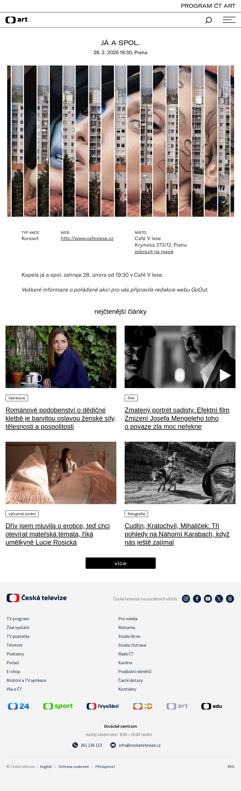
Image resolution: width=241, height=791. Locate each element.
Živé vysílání (18, 627)
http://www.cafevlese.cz (87, 238)
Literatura (17, 398)
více (120, 563)
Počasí (13, 662)
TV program (18, 618)
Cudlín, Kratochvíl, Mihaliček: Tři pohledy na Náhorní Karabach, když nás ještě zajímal (177, 534)
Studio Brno (129, 636)
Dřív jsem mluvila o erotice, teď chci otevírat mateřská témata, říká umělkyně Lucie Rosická (58, 534)
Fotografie (136, 513)
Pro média (128, 618)
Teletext (15, 645)
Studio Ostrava (132, 645)
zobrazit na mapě (154, 251)
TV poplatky (18, 636)
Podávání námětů (134, 671)
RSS (231, 766)
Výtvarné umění (22, 513)
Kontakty (127, 689)
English (46, 766)
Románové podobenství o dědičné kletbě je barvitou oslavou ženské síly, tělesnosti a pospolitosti (61, 418)
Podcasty (15, 654)
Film (131, 398)
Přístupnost (105, 766)
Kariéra (125, 662)
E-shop (13, 671)
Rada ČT (126, 654)
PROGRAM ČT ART (208, 5)
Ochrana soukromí (74, 766)
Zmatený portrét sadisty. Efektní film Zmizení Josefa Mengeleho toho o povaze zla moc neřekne (177, 418)
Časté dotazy (130, 680)
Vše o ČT (14, 689)
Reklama (126, 627)
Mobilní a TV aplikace (26, 680)
